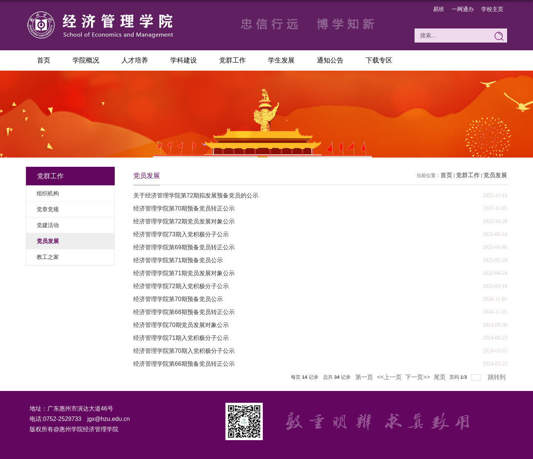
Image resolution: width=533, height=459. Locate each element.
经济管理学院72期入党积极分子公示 (181, 286)
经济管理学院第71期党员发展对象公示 (184, 273)
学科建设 (183, 60)
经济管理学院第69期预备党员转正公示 (184, 247)
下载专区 (379, 60)
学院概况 (86, 60)
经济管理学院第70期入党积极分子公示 (184, 351)
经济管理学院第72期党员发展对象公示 (184, 221)
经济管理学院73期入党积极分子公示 (181, 234)
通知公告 (330, 60)
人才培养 (134, 60)
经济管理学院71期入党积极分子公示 (181, 338)
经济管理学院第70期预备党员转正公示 (184, 208)
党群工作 (232, 60)
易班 (438, 9)
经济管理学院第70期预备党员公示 (178, 299)
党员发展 (495, 175)
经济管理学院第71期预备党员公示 (178, 260)
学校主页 (492, 9)
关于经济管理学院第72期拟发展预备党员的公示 (195, 195)
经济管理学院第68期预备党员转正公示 (184, 312)
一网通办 (463, 9)
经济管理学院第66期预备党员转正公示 (184, 364)
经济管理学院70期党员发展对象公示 (181, 325)
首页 (43, 60)
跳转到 (497, 377)
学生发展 (281, 60)
